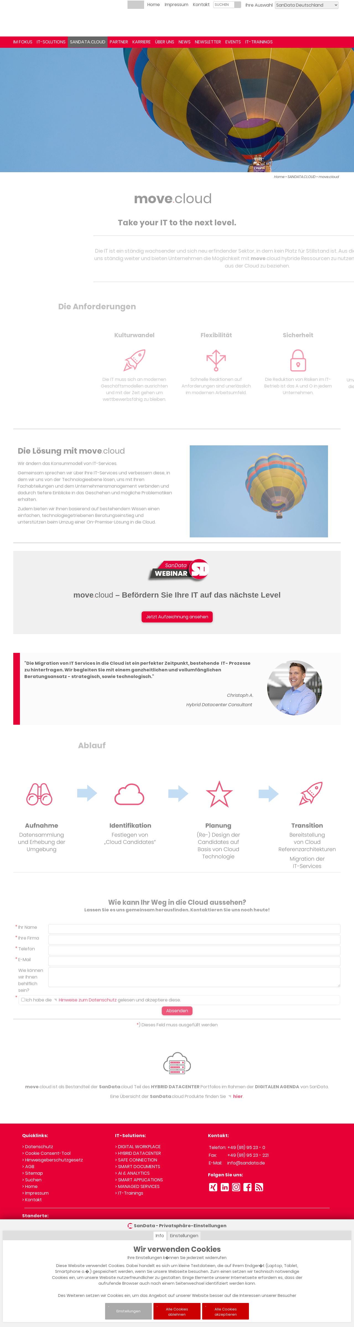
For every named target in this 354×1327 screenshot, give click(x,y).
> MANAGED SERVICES (137, 1186)
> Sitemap (32, 1173)
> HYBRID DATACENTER (138, 1153)
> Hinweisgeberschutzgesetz (52, 1160)
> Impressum (35, 1193)
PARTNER (119, 42)
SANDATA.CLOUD (87, 42)
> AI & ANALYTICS (132, 1173)
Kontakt (201, 4)
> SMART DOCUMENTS (137, 1166)
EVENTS (233, 42)
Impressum (176, 4)
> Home (30, 1186)
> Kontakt (32, 1200)
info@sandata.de (246, 1163)
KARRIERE (141, 42)
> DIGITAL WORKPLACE (138, 1146)
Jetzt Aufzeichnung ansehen (177, 617)
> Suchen (31, 1180)
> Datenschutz (37, 1146)
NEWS (185, 42)
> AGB (28, 1166)
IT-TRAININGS (259, 42)
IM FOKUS (22, 42)
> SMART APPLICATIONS (139, 1180)
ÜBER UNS (164, 42)
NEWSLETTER (208, 42)
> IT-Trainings (129, 1193)
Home (153, 4)
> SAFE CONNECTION (136, 1160)
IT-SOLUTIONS (51, 42)
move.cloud (329, 176)
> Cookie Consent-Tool (46, 1153)
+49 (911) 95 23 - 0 (246, 1147)
